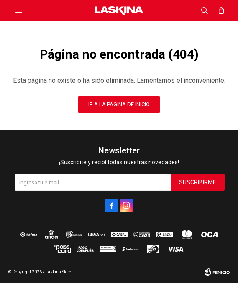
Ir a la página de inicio (119, 104)
